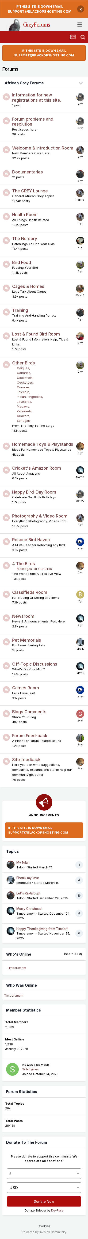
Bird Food (21, 262)
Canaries (23, 373)
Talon (20, 867)
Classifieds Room (29, 592)
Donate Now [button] (44, 1201)
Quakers (23, 416)
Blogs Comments (29, 711)
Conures (23, 387)
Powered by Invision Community (44, 1232)
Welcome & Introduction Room (42, 147)
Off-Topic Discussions (34, 664)
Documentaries (27, 171)
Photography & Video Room (39, 515)
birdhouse (23, 883)
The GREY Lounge (30, 190)
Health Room (25, 214)
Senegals (24, 420)
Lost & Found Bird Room (36, 333)
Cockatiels (24, 378)
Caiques (23, 368)
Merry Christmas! (29, 909)
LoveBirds (24, 402)
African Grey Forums (24, 83)
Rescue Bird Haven (31, 539)
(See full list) (73, 954)
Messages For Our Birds (34, 569)
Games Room (25, 687)
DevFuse (57, 1210)
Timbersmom (25, 913)
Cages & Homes (28, 286)
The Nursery (24, 238)
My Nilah (23, 862)
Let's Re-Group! (28, 893)
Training (20, 310)
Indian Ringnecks (29, 397)
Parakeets (24, 411)
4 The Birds (23, 563)
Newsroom (23, 616)
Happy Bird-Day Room (34, 492)
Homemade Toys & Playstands (42, 444)
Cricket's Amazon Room (36, 468)
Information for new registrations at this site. (36, 97)
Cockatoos (25, 382)
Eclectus (23, 392)
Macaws (23, 406)
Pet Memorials (26, 640)
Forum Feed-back (29, 735)
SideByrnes (30, 1069)
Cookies (44, 1226)
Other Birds (23, 362)
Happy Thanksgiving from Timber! (42, 929)
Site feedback (26, 759)
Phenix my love (27, 878)
